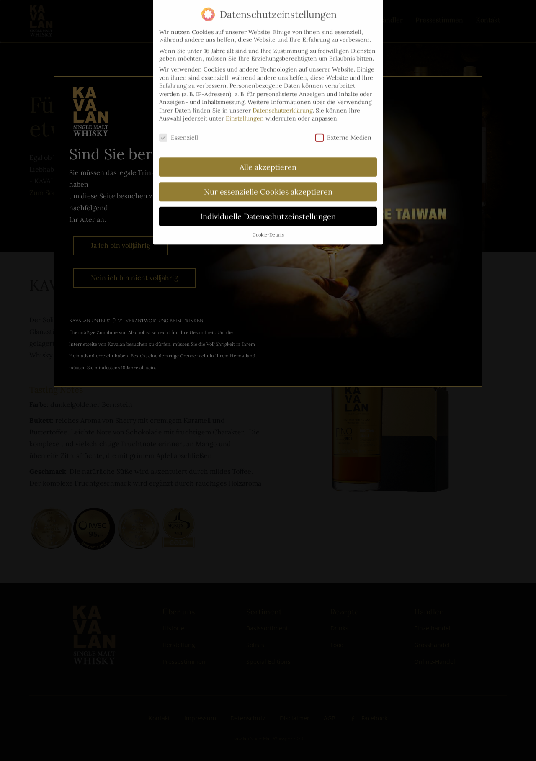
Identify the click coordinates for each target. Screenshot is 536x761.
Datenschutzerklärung (283, 102)
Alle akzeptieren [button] (268, 159)
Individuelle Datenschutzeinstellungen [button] (268, 208)
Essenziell (178, 129)
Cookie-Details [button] (268, 226)
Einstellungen (245, 110)
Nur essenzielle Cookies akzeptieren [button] (268, 183)
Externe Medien (343, 129)
